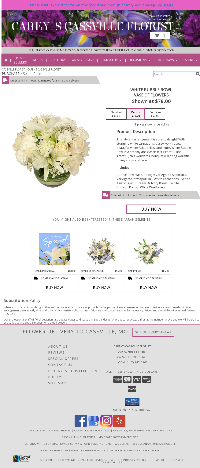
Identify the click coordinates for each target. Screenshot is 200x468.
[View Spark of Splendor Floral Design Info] (101, 249)
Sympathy (111, 60)
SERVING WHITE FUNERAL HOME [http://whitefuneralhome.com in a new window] (46, 443)
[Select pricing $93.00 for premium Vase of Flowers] (155, 114)
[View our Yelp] (119, 425)
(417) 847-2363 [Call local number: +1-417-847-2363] (160, 23)
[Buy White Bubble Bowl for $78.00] (151, 209)
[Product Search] (174, 74)
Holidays (168, 60)
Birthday (58, 60)
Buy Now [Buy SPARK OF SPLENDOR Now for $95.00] (101, 287)
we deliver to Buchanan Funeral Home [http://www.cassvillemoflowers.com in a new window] (144, 443)
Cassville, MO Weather (78, 437)
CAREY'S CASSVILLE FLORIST (92, 26)
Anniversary (83, 60)
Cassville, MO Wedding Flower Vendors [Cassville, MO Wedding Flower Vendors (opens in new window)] (142, 430)
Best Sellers (20, 60)
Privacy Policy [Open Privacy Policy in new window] (135, 459)
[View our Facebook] (81, 425)
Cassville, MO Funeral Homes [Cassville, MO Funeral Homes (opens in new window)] (49, 430)
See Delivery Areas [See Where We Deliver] (153, 332)
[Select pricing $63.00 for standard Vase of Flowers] (116, 114)
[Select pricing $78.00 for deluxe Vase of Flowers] (135, 114)
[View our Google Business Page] (93, 425)
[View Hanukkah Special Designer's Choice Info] (54, 249)
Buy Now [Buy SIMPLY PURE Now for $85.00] (148, 287)
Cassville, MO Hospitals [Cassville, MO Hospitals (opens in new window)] (92, 430)
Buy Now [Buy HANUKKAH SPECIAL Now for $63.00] (54, 287)
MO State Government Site (118, 437)
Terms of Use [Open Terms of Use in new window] (111, 462)
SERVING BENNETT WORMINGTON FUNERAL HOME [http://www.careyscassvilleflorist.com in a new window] (73, 450)
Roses (38, 60)
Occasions (140, 60)
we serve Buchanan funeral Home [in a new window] (135, 450)
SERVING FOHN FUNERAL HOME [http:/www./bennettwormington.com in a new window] (91, 443)
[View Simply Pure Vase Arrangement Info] (149, 249)
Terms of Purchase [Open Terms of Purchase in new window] (165, 459)
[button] (160, 35)
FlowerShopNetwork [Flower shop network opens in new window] (103, 459)
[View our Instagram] (106, 425)
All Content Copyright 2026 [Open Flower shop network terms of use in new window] (62, 459)
